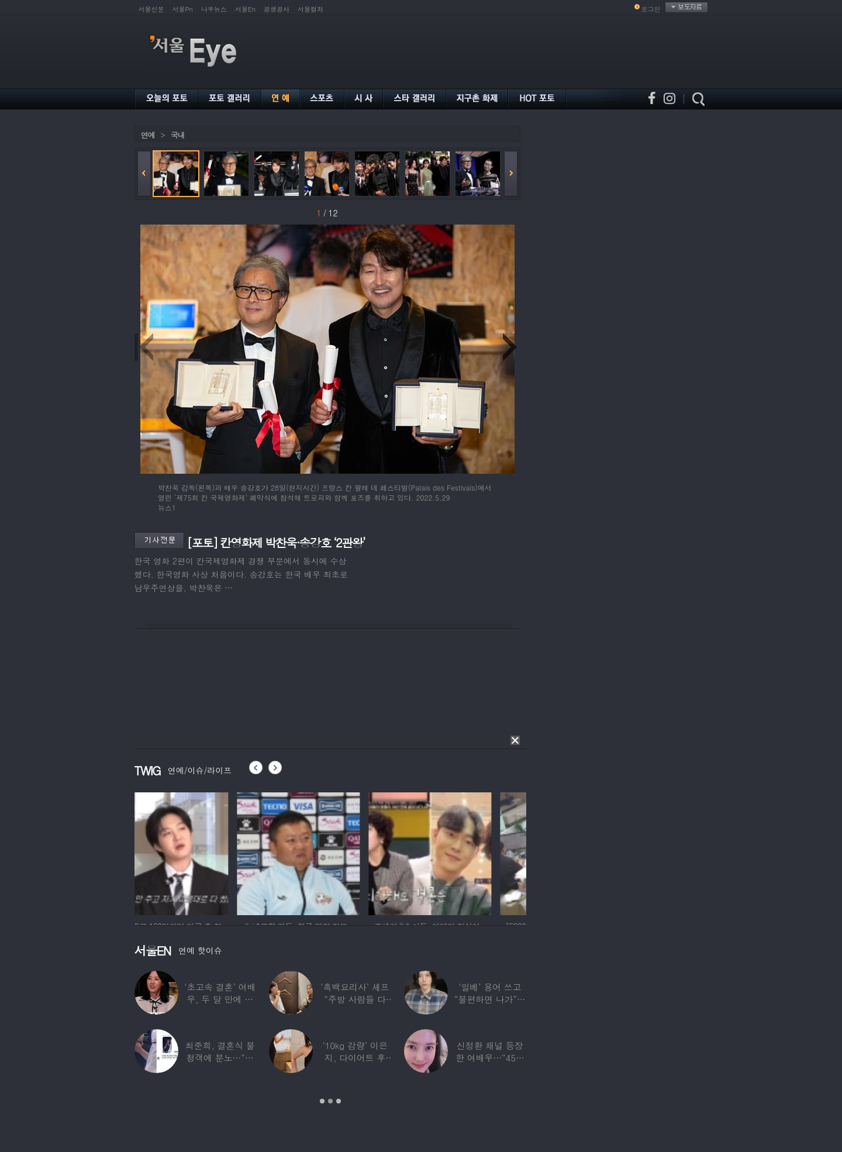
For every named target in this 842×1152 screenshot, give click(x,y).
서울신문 (151, 9)
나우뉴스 (214, 9)
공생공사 (276, 9)
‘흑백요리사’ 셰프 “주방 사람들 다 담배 (354, 999)
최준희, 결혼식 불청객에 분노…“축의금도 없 (220, 1057)
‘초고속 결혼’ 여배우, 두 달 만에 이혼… (220, 999)
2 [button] (330, 1101)
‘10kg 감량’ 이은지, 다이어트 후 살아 (354, 1057)
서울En (245, 9)
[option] (195, 852)
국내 (178, 134)
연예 (148, 134)
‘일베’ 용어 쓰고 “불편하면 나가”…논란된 (490, 999)
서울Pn (182, 9)
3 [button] (338, 1101)
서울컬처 (310, 9)
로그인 (651, 9)
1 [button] (322, 1101)
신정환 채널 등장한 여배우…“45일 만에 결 (489, 1057)
